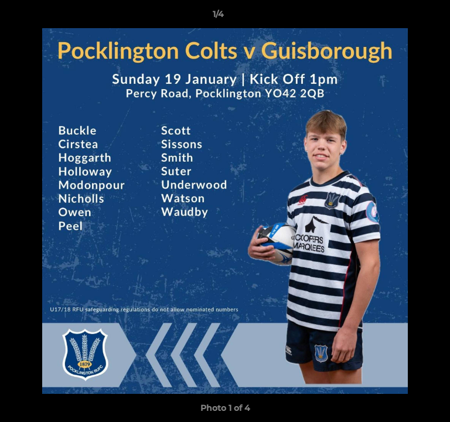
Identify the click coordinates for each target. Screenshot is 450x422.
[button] (408, 17)
